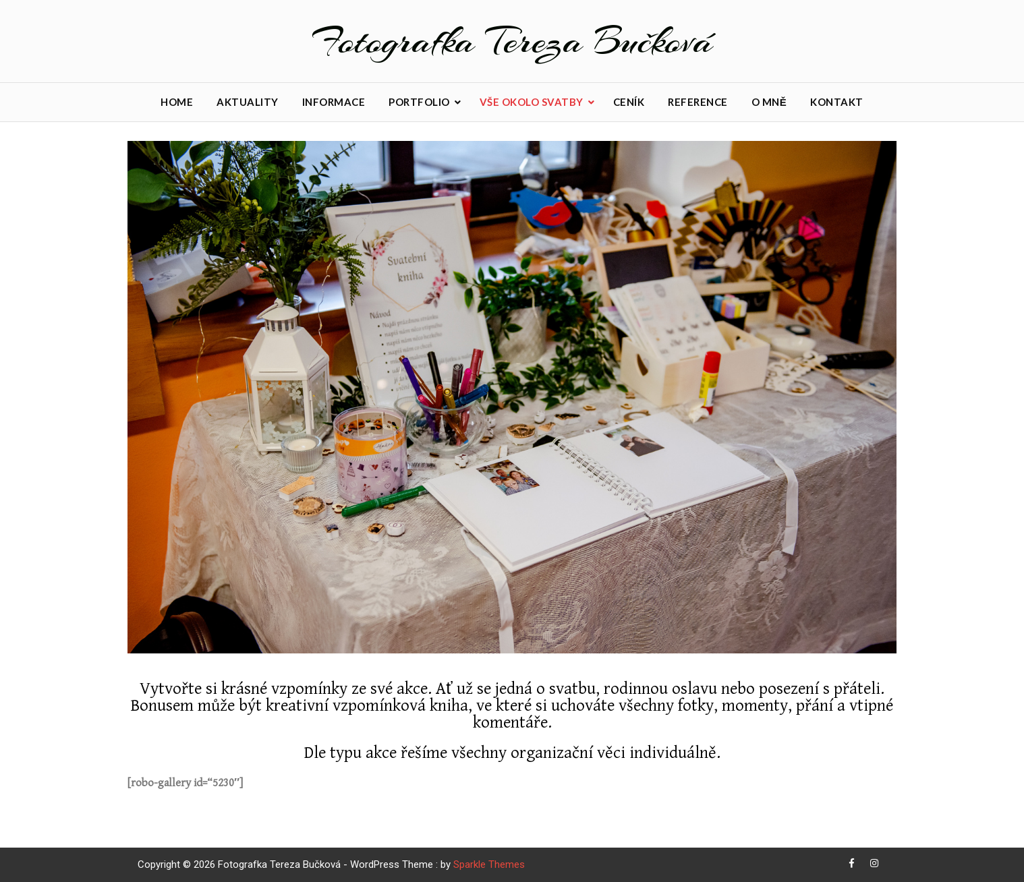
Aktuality (248, 102)
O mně (769, 102)
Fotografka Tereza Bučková (512, 41)
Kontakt (836, 102)
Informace (334, 102)
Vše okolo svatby (532, 102)
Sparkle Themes (489, 864)
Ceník (629, 102)
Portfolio (419, 102)
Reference (698, 102)
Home (177, 102)
